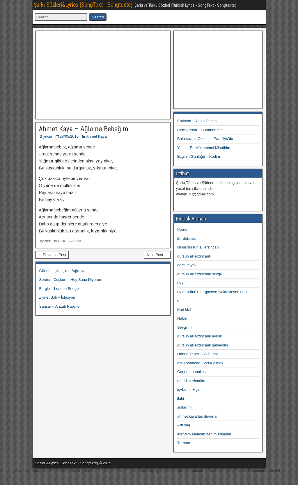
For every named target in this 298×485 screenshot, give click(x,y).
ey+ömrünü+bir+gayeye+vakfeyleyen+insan (214, 292)
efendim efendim (191, 381)
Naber (182, 318)
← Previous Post (52, 255)
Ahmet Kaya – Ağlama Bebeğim (83, 129)
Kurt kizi (184, 309)
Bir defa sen (187, 238)
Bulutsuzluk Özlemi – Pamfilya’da (205, 138)
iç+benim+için (189, 389)
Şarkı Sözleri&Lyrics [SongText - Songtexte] (83, 4)
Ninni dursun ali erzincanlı (199, 247)
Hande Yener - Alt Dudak (198, 354)
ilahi (180, 398)
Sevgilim (184, 327)
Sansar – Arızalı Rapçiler (60, 306)
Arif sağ (183, 425)
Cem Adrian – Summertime (200, 130)
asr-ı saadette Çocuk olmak (200, 363)
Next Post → (157, 255)
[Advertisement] (103, 74)
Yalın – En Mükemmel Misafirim (203, 148)
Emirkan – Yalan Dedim (197, 121)
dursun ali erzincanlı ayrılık (199, 336)
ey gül (182, 283)
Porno (182, 229)
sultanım (184, 407)
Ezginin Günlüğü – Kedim (198, 156)
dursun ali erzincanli (194, 256)
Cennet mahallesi (191, 372)
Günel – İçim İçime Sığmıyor (63, 271)
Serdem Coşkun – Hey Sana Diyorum (70, 279)
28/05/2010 (69, 136)
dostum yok (186, 265)
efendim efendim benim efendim (204, 434)
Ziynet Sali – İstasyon (57, 297)
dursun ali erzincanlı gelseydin (202, 345)
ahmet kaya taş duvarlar (197, 416)
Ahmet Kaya (96, 136)
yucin (47, 136)
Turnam (183, 443)
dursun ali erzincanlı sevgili (199, 274)
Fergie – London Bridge (59, 288)
